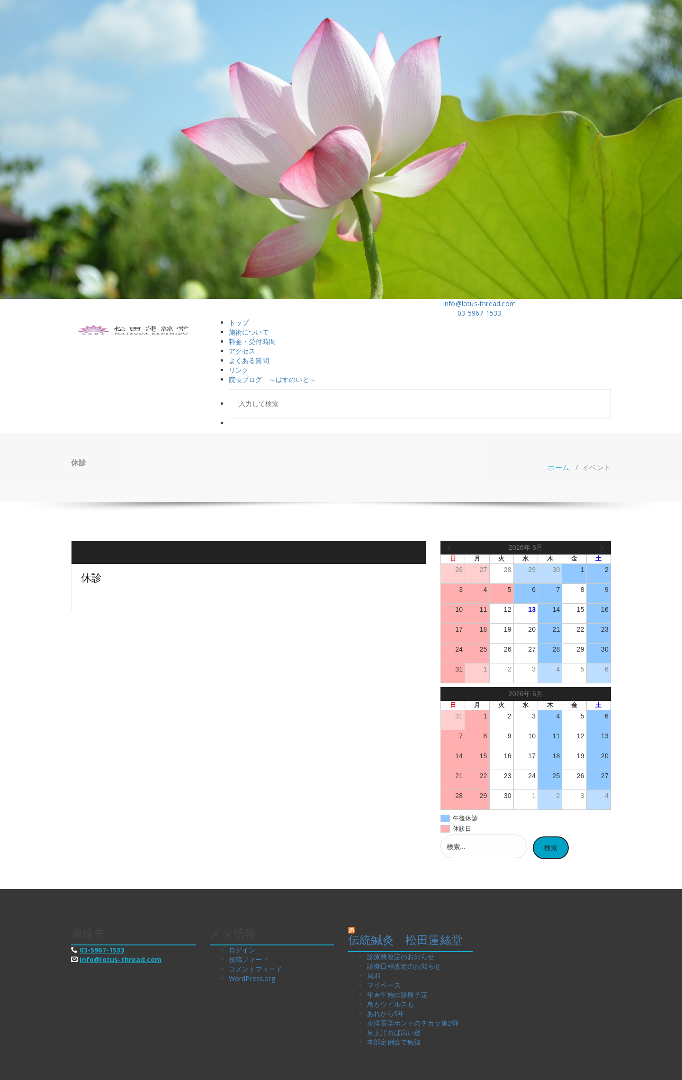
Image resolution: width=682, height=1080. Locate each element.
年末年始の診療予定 (397, 994)
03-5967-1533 (102, 949)
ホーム (558, 467)
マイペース (384, 984)
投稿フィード (249, 959)
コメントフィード (256, 968)
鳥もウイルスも (390, 1003)
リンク (239, 369)
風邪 (373, 975)
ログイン (242, 949)
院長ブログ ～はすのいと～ (272, 379)
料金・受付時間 (252, 341)
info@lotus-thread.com (121, 959)
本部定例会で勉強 (394, 1041)
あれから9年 (385, 1013)
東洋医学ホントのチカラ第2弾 (412, 1022)
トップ (239, 322)
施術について (249, 331)
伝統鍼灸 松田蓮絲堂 (405, 939)
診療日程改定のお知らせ (404, 966)
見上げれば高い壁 (394, 1032)
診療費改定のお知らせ (400, 956)
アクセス (242, 350)
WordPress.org (252, 978)
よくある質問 (249, 360)
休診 (91, 577)
